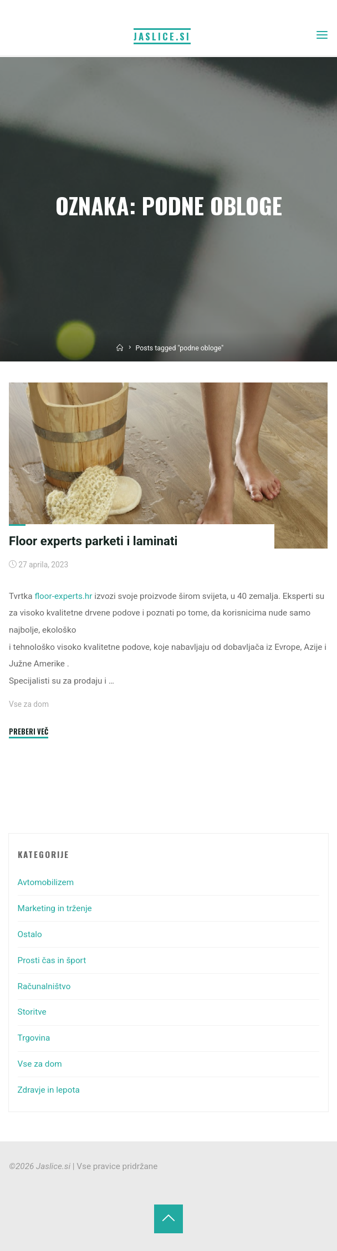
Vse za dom (29, 704)
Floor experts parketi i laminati (93, 541)
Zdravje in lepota (49, 1090)
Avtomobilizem (46, 882)
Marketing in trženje (55, 908)
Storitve (32, 1012)
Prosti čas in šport (52, 960)
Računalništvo (44, 986)
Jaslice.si (162, 36)
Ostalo (30, 934)
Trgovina (34, 1038)
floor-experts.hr (64, 596)
